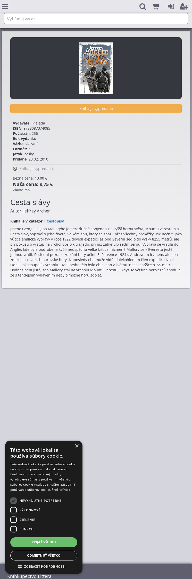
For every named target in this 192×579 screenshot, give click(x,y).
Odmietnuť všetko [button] (44, 555)
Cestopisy (55, 221)
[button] (155, 6)
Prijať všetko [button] (44, 542)
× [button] (77, 446)
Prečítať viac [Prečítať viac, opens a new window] (61, 489)
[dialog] (43, 507)
